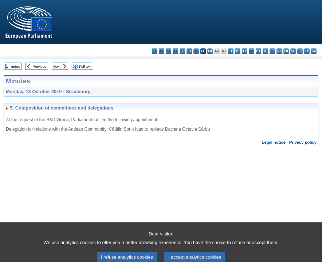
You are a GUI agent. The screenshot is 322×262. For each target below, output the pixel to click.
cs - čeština (168, 51)
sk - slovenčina (293, 51)
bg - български (154, 51)
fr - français (210, 51)
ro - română (286, 51)
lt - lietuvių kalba (244, 51)
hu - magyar (251, 51)
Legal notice (274, 142)
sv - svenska (314, 51)
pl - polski (272, 51)
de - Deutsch (182, 51)
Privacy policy (303, 142)
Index (15, 66)
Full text (85, 66)
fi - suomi (307, 51)
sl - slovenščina (300, 51)
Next (56, 66)
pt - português (279, 51)
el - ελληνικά (196, 51)
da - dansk (175, 51)
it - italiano (230, 51)
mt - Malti (258, 51)
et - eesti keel (189, 51)
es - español (161, 51)
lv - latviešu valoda (237, 51)
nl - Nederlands (265, 51)
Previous (39, 66)
